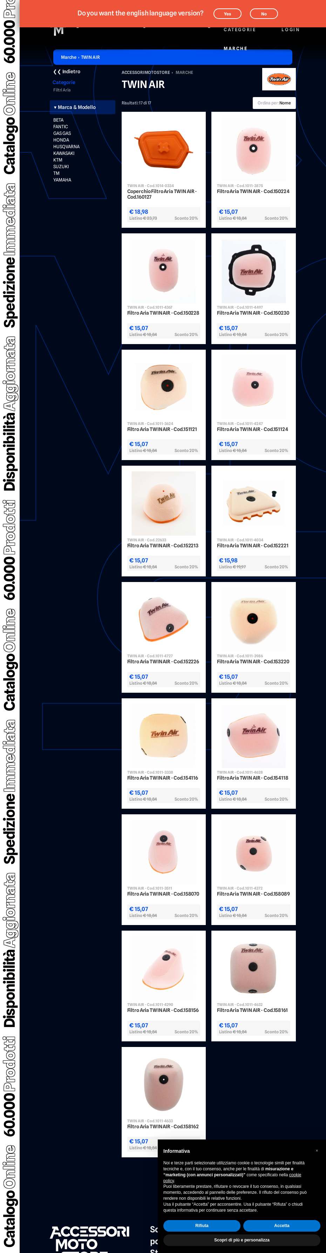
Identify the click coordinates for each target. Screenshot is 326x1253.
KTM (57, 160)
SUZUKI (61, 166)
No (264, 13)
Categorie (239, 26)
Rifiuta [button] (201, 1225)
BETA (58, 120)
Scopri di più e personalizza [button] (242, 1240)
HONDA (61, 140)
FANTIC (60, 126)
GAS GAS (62, 133)
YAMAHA (62, 180)
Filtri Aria (62, 90)
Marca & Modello (77, 107)
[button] (316, 1150)
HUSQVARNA (66, 146)
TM (56, 173)
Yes (227, 13)
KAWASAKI (63, 153)
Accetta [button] (281, 1225)
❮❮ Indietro (66, 71)
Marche (235, 45)
